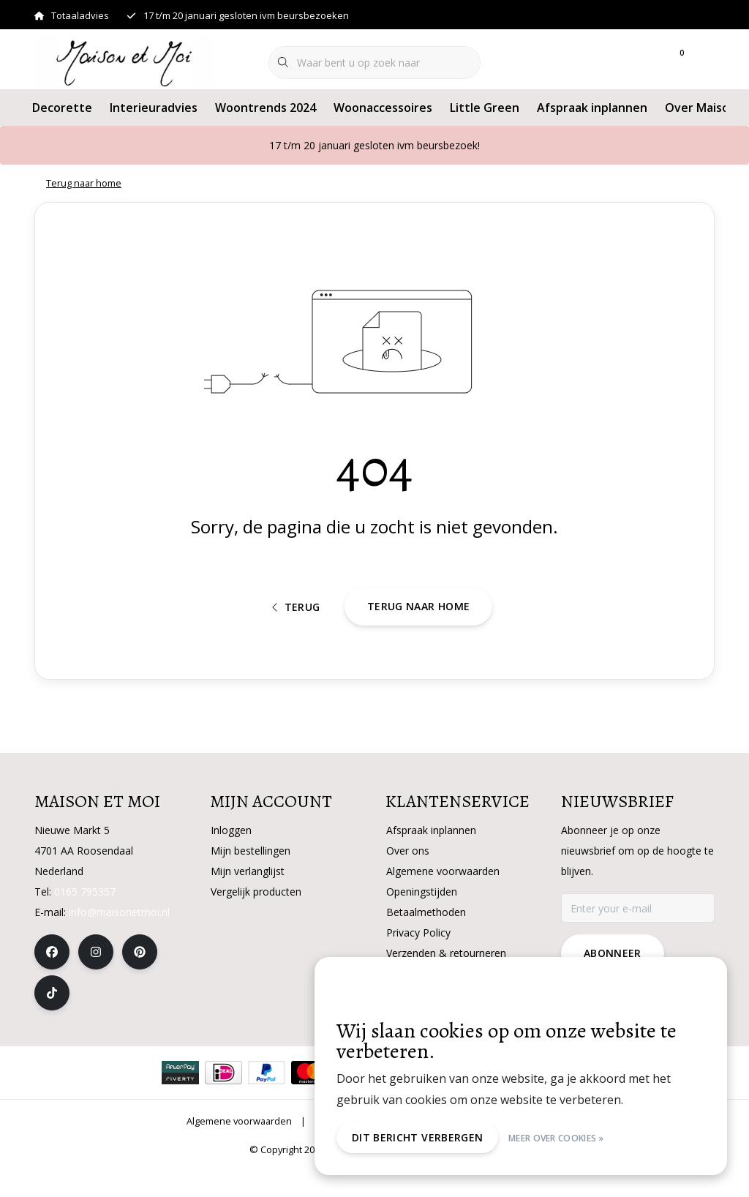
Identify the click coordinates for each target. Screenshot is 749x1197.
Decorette (62, 108)
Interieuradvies (153, 108)
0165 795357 (85, 919)
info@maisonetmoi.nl (119, 940)
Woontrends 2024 (265, 108)
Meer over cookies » (559, 1137)
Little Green (484, 108)
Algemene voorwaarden (239, 1148)
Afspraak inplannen (592, 108)
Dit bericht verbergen (420, 1137)
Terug (296, 630)
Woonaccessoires (383, 108)
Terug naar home (418, 629)
